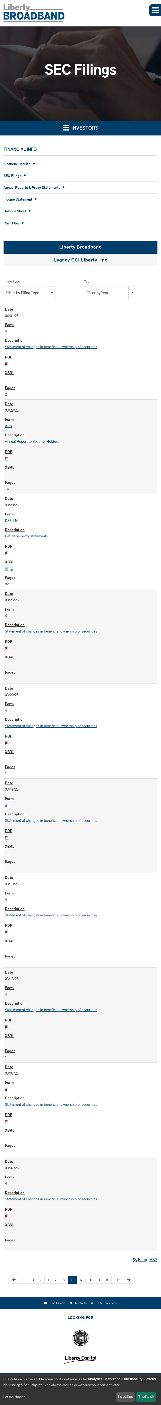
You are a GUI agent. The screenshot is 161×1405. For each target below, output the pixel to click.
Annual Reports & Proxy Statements (32, 188)
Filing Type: (12, 281)
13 (89, 1279)
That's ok (146, 1397)
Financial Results (17, 164)
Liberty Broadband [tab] (80, 247)
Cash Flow (11, 223)
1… (25, 1279)
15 (107, 1279)
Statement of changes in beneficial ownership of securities (51, 347)
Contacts (81, 1303)
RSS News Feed (107, 1303)
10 (63, 1279)
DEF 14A (11, 521)
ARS (8, 426)
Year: (88, 281)
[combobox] (29, 293)
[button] (155, 10)
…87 (117, 1279)
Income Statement (18, 199)
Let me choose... (16, 1397)
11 (72, 1279)
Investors (80, 127)
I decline (125, 1397)
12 (81, 1279)
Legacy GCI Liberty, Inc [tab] (80, 260)
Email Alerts (57, 1303)
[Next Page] (129, 1280)
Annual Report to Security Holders (32, 441)
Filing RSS (144, 1260)
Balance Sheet (15, 211)
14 (98, 1279)
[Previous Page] (14, 1280)
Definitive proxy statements (26, 536)
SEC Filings (12, 176)
